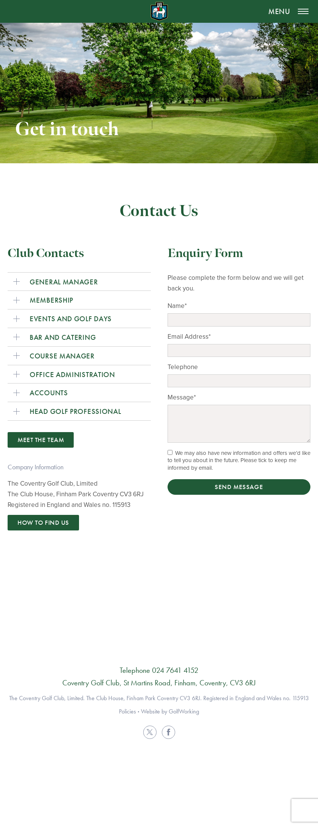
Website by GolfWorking (170, 711)
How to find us (43, 522)
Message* (182, 397)
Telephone (183, 366)
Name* (177, 305)
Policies (127, 711)
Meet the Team (40, 440)
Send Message (239, 487)
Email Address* (189, 336)
